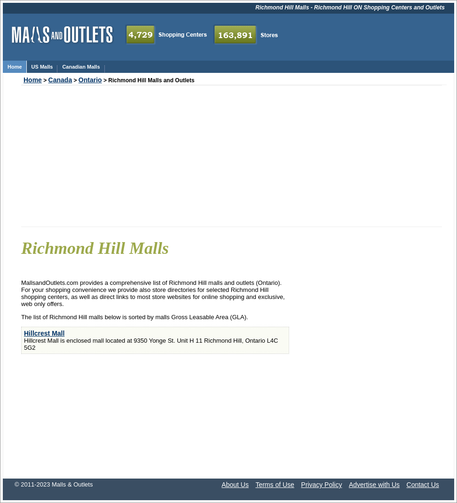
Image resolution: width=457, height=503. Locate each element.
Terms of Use (274, 484)
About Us (235, 484)
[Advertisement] (231, 156)
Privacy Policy (321, 484)
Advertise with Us (374, 484)
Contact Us (423, 484)
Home (33, 80)
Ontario (90, 80)
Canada (60, 80)
